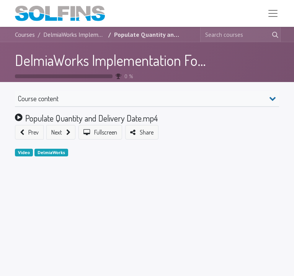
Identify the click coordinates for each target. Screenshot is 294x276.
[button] (29, 133)
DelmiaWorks (51, 153)
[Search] (273, 35)
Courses (25, 35)
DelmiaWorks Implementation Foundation (131, 60)
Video (24, 153)
